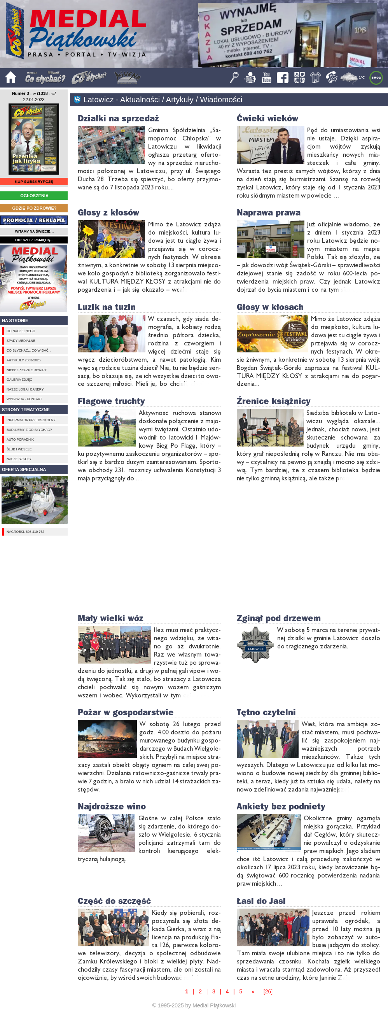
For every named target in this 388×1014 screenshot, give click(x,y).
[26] (268, 991)
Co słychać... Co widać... (29, 350)
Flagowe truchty (111, 401)
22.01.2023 (34, 99)
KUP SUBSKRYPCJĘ (34, 181)
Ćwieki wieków (267, 118)
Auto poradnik (20, 439)
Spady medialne (21, 341)
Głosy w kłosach (270, 306)
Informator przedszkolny (31, 420)
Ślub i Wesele (19, 449)
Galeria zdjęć (19, 380)
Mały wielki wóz (110, 618)
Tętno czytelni (266, 712)
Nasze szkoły (19, 459)
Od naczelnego (21, 331)
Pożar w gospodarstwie (126, 712)
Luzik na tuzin (107, 306)
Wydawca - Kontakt (24, 399)
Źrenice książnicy (274, 401)
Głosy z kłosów (108, 212)
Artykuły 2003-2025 (23, 360)
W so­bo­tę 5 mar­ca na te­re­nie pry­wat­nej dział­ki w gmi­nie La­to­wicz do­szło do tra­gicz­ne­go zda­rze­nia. (328, 638)
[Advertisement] (34, 278)
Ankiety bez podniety (281, 806)
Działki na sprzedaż (118, 118)
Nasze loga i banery (25, 389)
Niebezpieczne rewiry (27, 370)
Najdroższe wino (112, 806)
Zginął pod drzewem (279, 618)
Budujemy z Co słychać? (29, 430)
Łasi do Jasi (261, 900)
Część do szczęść (114, 900)
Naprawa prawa (269, 212)
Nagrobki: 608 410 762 (25, 532)
